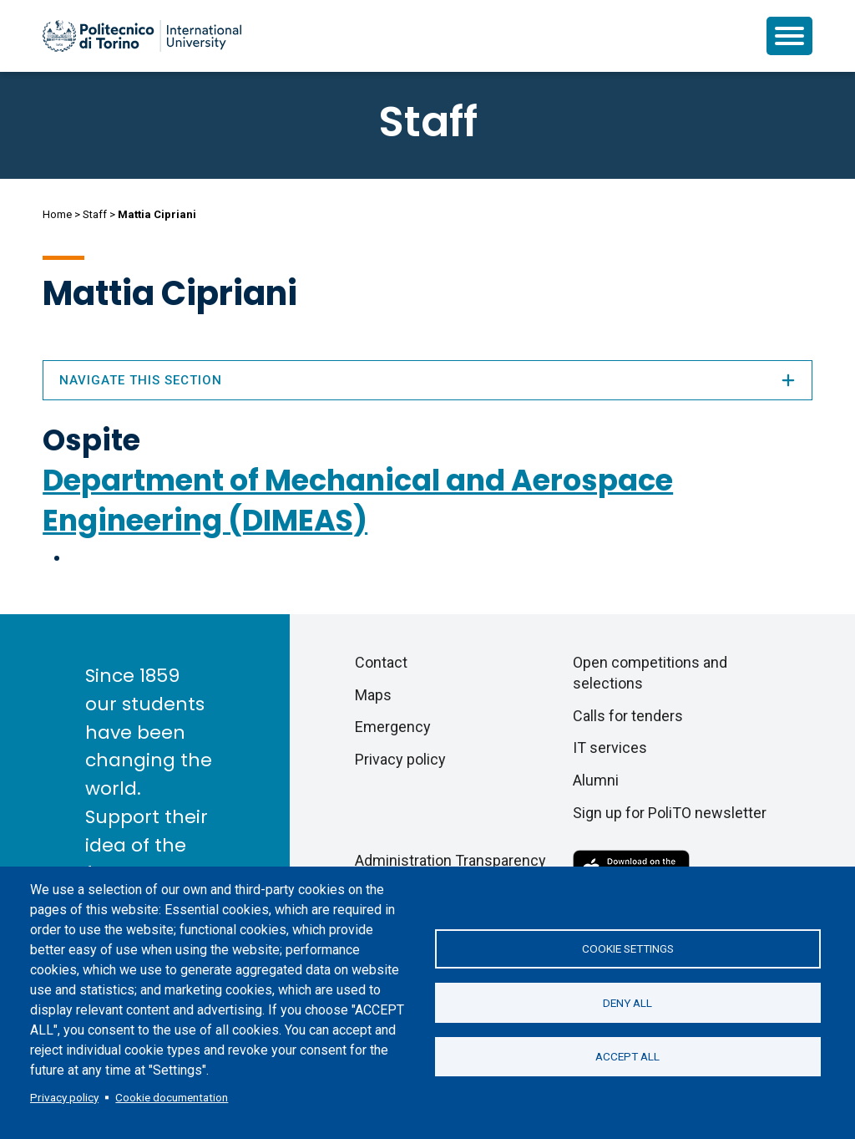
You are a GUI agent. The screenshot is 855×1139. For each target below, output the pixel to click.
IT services (610, 747)
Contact (381, 662)
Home (57, 214)
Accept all (627, 1057)
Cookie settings (628, 948)
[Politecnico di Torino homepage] (142, 36)
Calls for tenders (628, 716)
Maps (373, 695)
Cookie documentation (171, 1097)
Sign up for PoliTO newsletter (669, 812)
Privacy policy (64, 1097)
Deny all (627, 1002)
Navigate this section (427, 380)
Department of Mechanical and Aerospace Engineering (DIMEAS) (358, 500)
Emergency (393, 726)
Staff (95, 214)
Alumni (596, 780)
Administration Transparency (450, 860)
